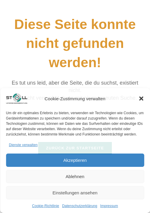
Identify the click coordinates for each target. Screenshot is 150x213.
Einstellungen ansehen (75, 192)
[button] (141, 98)
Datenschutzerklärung (79, 206)
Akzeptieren (75, 160)
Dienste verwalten (23, 145)
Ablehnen (75, 176)
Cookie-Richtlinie (45, 206)
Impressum (109, 206)
